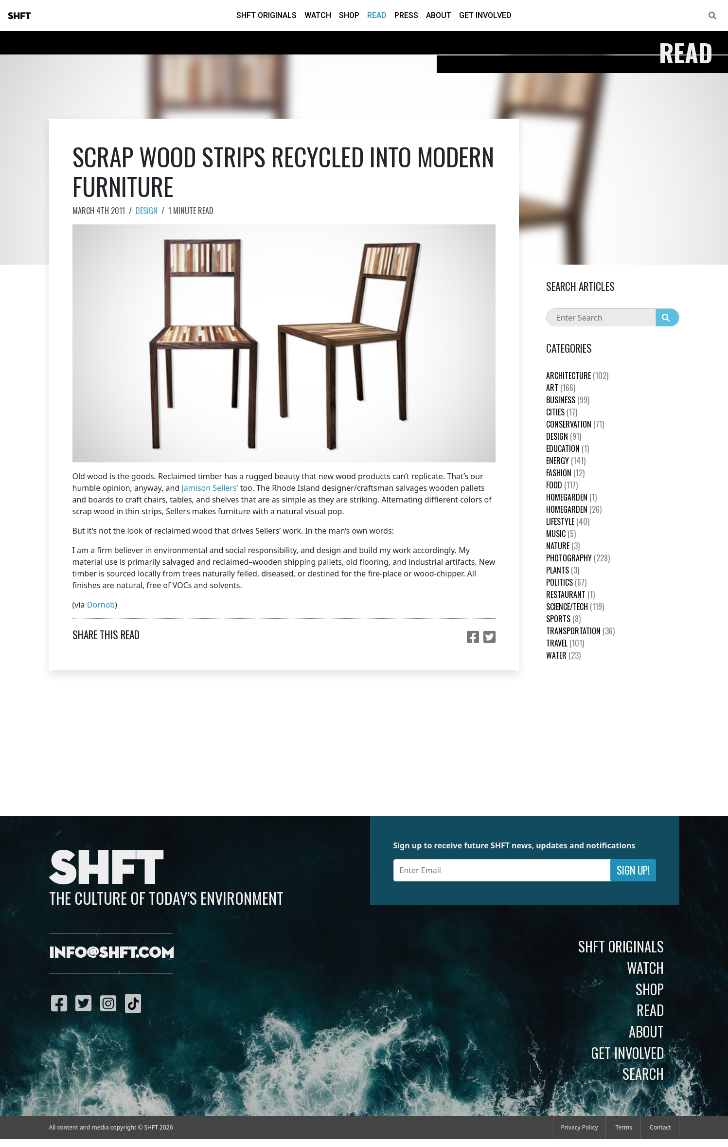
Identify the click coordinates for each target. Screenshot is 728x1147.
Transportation (580, 631)
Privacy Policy (579, 1127)
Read (377, 15)
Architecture (577, 375)
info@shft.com (111, 953)
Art (560, 388)
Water (563, 655)
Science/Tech (575, 606)
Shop (349, 15)
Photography (578, 558)
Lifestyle (567, 521)
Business (567, 400)
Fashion (565, 473)
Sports (563, 619)
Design (147, 210)
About (438, 15)
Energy (566, 460)
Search (643, 1073)
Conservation (575, 424)
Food (562, 485)
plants (562, 570)
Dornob (101, 604)
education (567, 448)
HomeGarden (571, 497)
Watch (317, 15)
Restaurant (570, 594)
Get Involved (485, 15)
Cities (561, 412)
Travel (565, 643)
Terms (623, 1127)
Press (406, 15)
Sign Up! (633, 870)
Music (561, 533)
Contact (660, 1127)
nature (563, 546)
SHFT (19, 16)
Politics (566, 582)
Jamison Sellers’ (209, 488)
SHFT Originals (266, 15)
